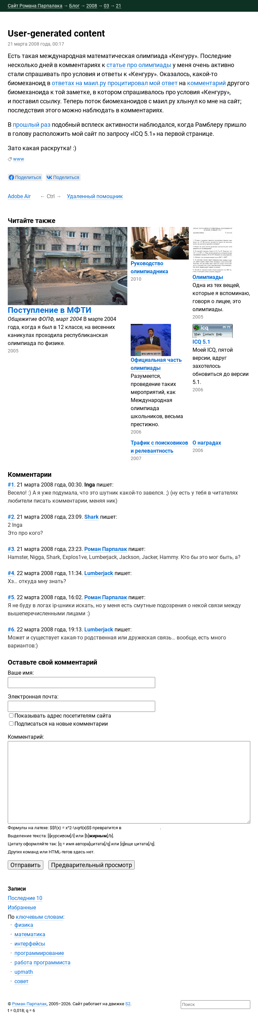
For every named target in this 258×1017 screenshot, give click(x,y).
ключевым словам (39, 917)
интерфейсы (29, 944)
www (18, 159)
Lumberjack (98, 573)
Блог (74, 5)
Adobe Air (19, 196)
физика (23, 925)
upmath (23, 972)
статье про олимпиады (138, 64)
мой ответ (163, 83)
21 (118, 5)
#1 (11, 485)
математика (29, 934)
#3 (11, 549)
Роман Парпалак (105, 549)
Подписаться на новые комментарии (58, 724)
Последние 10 (25, 898)
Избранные (22, 907)
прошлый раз (31, 124)
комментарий (206, 83)
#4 (11, 573)
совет (21, 981)
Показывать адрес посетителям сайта (60, 716)
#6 (11, 629)
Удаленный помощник (95, 196)
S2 (127, 1003)
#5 (11, 597)
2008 (91, 5)
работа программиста (42, 962)
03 (106, 5)
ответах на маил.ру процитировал (100, 83)
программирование (39, 953)
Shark (91, 517)
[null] (25, 177)
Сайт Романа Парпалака (35, 5)
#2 (11, 517)
